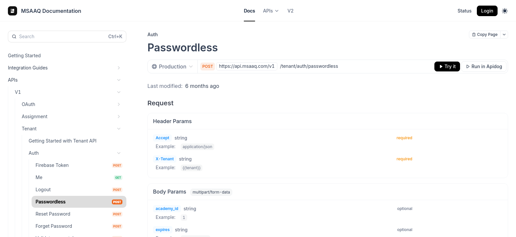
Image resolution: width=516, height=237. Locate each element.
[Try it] (447, 66)
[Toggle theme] (505, 11)
